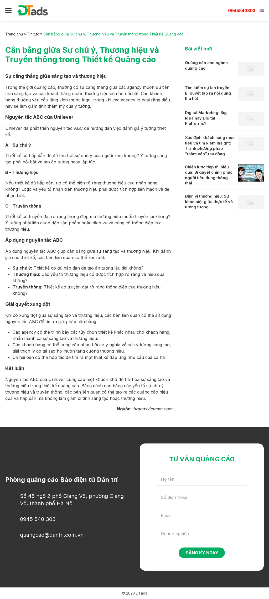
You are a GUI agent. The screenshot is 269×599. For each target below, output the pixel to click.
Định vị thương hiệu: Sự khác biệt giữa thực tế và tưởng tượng (209, 201)
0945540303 (241, 10)
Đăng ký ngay (201, 552)
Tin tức (33, 34)
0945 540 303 (38, 519)
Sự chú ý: (22, 268)
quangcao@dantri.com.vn (52, 535)
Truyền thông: (28, 287)
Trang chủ (14, 34)
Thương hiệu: (26, 274)
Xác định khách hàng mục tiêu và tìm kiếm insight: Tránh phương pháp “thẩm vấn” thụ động (210, 145)
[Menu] (8, 10)
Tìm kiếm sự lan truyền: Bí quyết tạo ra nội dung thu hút (208, 93)
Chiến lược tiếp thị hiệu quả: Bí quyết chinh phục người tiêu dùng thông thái (208, 175)
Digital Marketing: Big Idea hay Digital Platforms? (206, 118)
